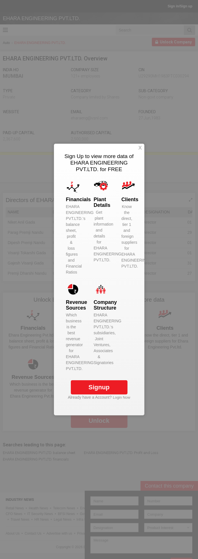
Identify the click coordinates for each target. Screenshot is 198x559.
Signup (99, 387)
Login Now (121, 397)
